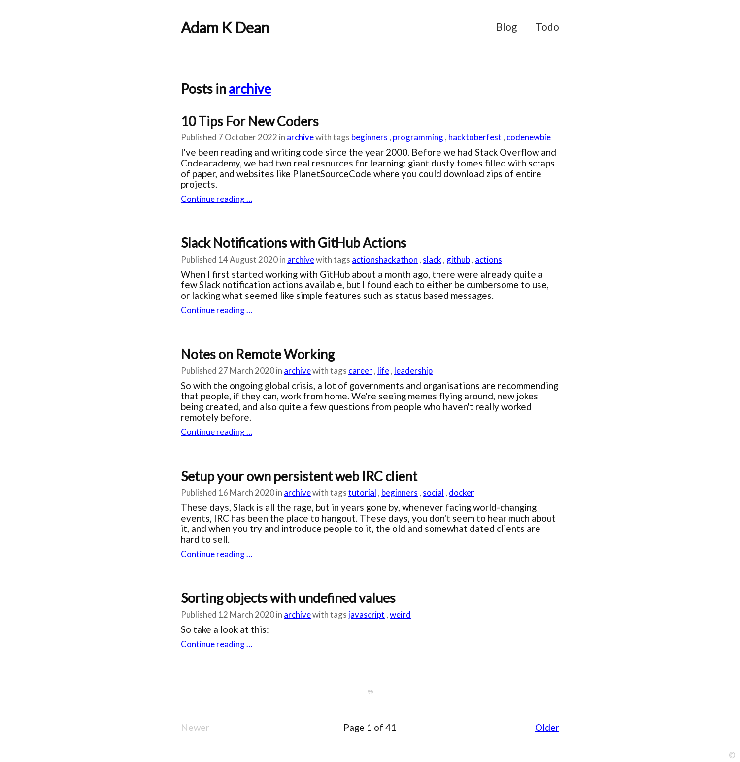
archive (250, 89)
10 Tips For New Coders (250, 121)
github (458, 259)
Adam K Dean (225, 27)
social (433, 492)
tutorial (362, 492)
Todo (547, 27)
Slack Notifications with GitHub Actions (293, 243)
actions (488, 259)
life (383, 370)
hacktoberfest (475, 137)
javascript (366, 614)
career (360, 370)
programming (418, 137)
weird (400, 614)
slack (432, 259)
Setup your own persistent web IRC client (299, 476)
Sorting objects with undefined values (288, 598)
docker (461, 492)
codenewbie (528, 137)
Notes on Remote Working (258, 354)
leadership (413, 370)
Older (547, 727)
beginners (369, 137)
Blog (506, 27)
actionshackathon (385, 259)
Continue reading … (216, 199)
